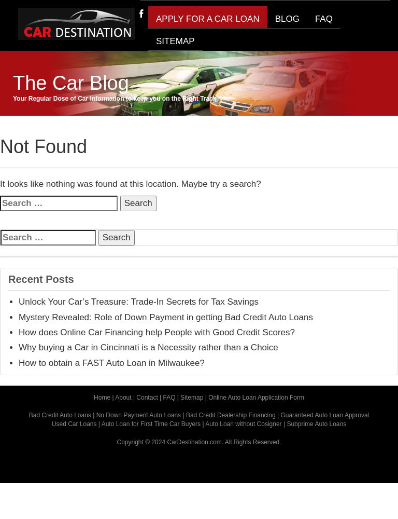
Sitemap (191, 397)
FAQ (324, 19)
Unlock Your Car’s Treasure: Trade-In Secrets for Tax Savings (139, 302)
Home (102, 397)
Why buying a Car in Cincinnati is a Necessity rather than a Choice (148, 347)
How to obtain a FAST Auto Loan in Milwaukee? (112, 363)
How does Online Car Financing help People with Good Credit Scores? (157, 332)
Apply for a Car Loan (208, 19)
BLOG (287, 19)
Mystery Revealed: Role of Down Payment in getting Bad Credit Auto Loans (166, 317)
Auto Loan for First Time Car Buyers (151, 424)
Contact (147, 397)
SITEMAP (175, 41)
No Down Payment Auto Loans (138, 415)
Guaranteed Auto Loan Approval (324, 415)
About (123, 397)
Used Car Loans (74, 424)
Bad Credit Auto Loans (60, 415)
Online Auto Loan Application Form (256, 397)
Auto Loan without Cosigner (243, 424)
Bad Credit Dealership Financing (231, 415)
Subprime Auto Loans (316, 424)
